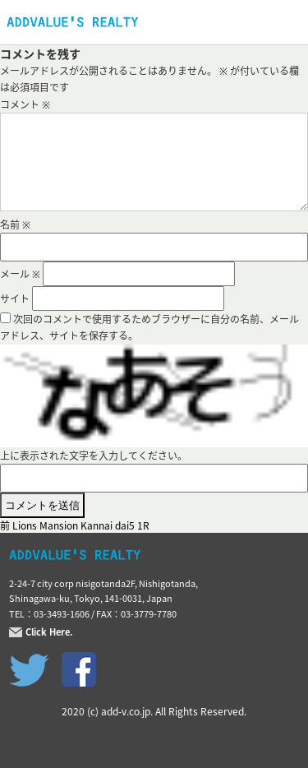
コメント (25, 104)
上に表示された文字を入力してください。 (93, 455)
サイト (15, 298)
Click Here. (49, 632)
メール (20, 273)
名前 (15, 224)
